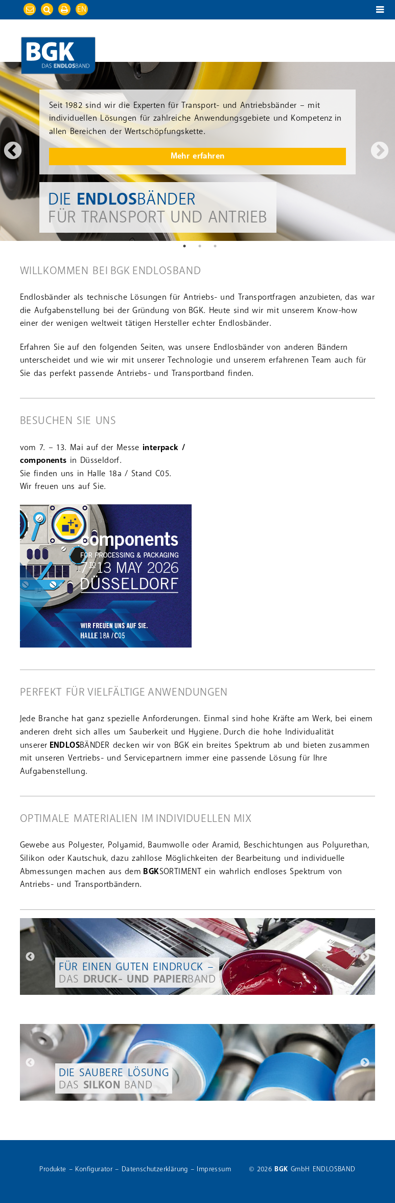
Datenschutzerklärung (155, 1169)
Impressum (214, 1169)
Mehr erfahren (198, 156)
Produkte (52, 1169)
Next (379, 151)
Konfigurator (93, 1169)
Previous (15, 151)
